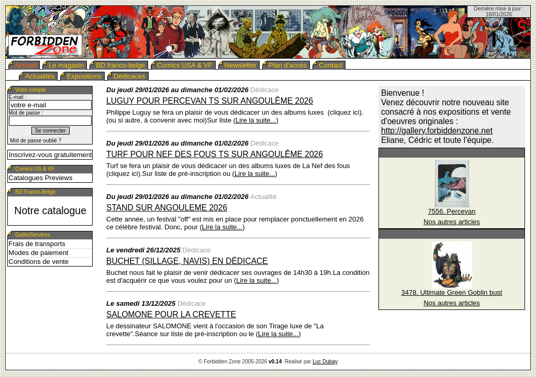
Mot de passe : (25, 113)
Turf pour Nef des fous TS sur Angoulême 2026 (214, 154)
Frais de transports (36, 244)
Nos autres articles (451, 222)
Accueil (26, 65)
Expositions (83, 76)
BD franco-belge (120, 65)
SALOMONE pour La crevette (171, 314)
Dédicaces (130, 76)
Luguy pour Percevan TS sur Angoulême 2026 (209, 100)
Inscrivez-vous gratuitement (50, 155)
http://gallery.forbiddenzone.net (437, 130)
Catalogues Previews (40, 178)
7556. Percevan (451, 211)
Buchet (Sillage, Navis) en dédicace (187, 261)
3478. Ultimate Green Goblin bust (451, 292)
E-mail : (17, 97)
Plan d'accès (288, 65)
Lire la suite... (256, 120)
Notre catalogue (50, 210)
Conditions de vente (38, 261)
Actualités (39, 76)
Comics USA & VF (184, 65)
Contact (330, 65)
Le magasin (66, 65)
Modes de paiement (38, 253)
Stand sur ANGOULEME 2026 (166, 207)
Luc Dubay (325, 361)
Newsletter (240, 65)
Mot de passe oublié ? (35, 140)
